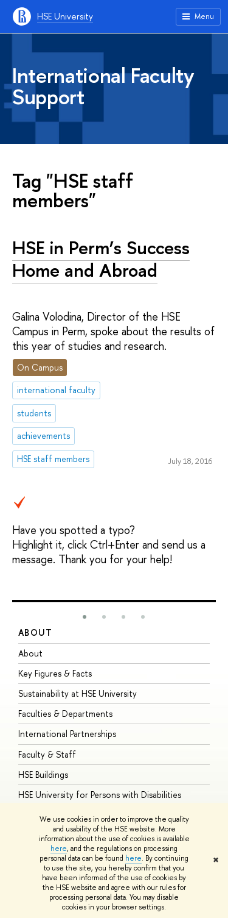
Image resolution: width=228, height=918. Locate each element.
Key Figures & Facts (55, 673)
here (58, 848)
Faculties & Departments (65, 713)
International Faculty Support (103, 86)
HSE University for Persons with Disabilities (99, 794)
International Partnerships (67, 733)
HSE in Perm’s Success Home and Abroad (101, 259)
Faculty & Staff (47, 754)
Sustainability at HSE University (77, 693)
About (35, 632)
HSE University (65, 16)
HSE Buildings (43, 774)
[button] (84, 616)
